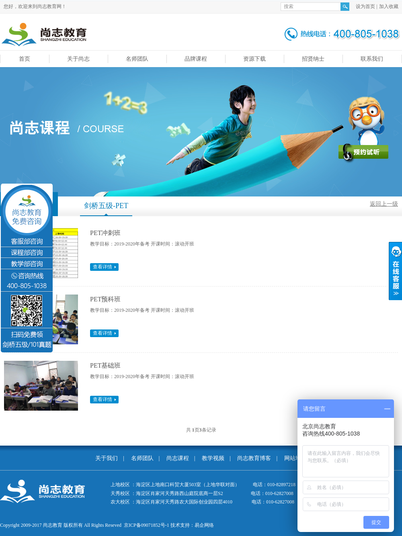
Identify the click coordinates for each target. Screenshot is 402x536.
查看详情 (102, 267)
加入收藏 (388, 6)
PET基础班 (105, 365)
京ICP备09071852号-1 (146, 525)
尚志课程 (177, 458)
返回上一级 (384, 204)
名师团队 (142, 458)
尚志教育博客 (254, 458)
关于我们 (106, 458)
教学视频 (213, 458)
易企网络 (204, 525)
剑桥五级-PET (106, 206)
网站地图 (295, 458)
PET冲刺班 (105, 232)
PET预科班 (105, 299)
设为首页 (365, 6)
